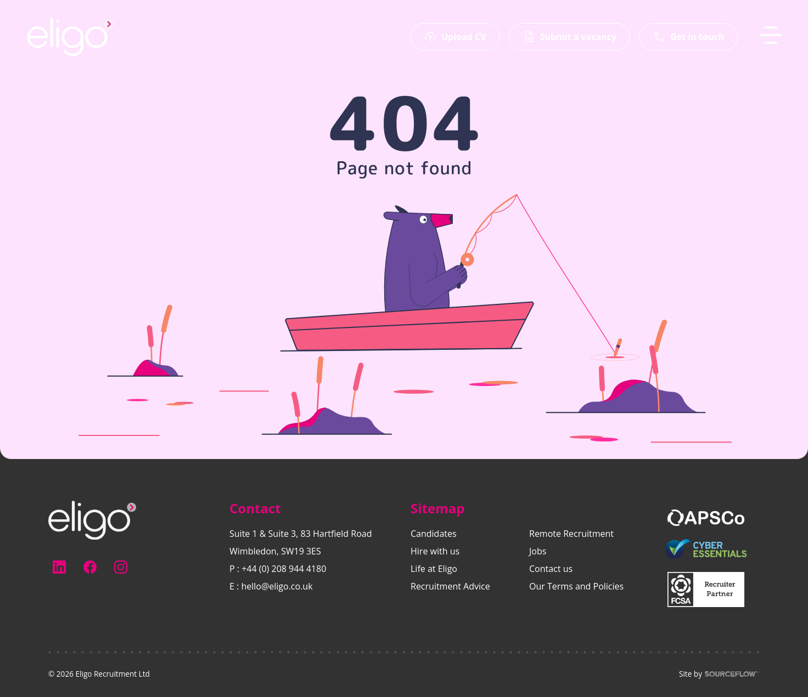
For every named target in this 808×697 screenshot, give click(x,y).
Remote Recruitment (571, 534)
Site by (719, 673)
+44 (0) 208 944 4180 (284, 569)
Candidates (434, 534)
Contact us (551, 569)
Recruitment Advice (450, 586)
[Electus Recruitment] (92, 519)
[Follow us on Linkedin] (59, 567)
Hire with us (435, 551)
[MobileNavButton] (771, 35)
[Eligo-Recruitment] (70, 37)
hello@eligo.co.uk (276, 586)
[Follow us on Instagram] (121, 567)
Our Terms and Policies (576, 586)
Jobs (537, 551)
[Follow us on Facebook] (90, 567)
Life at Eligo (434, 569)
